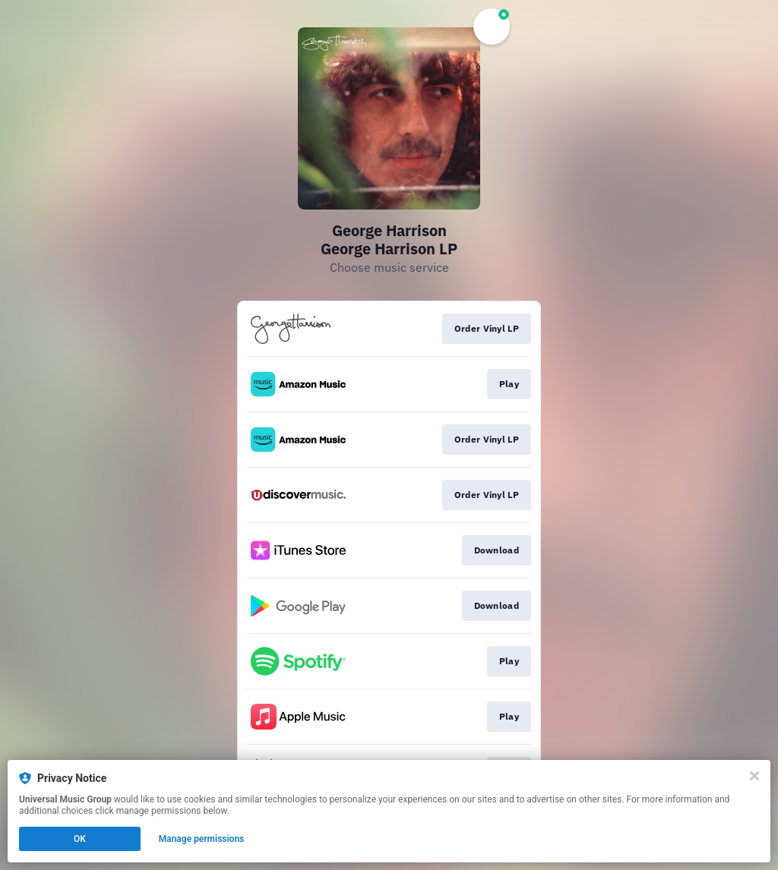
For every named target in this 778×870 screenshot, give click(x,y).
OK (80, 839)
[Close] (754, 776)
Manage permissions (202, 839)
